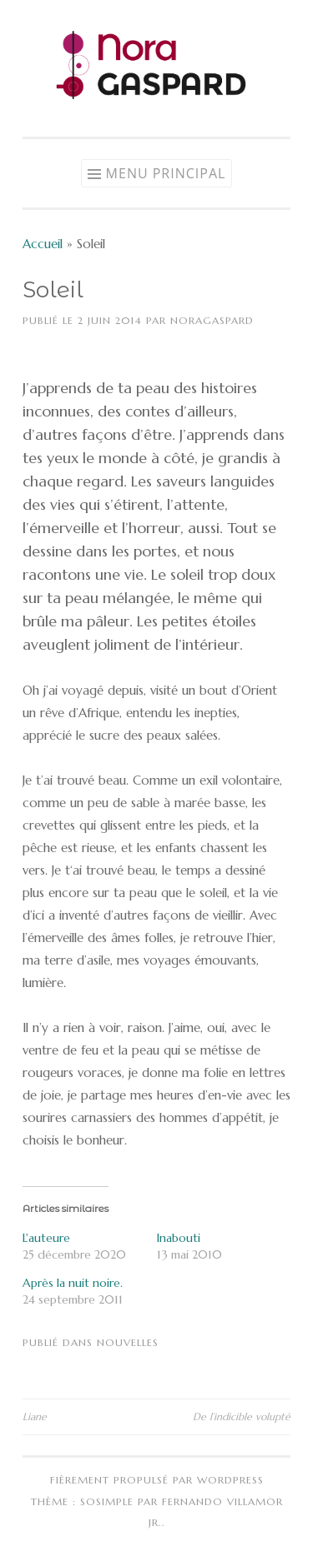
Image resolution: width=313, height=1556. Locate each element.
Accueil (43, 244)
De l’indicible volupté (241, 1416)
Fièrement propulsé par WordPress (157, 1480)
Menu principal (166, 173)
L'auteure (46, 1237)
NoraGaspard (212, 320)
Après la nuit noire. (73, 1282)
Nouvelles (128, 1342)
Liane (35, 1416)
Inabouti (178, 1237)
